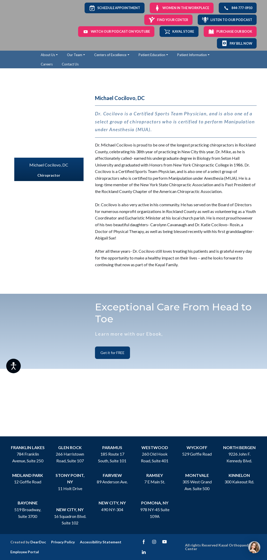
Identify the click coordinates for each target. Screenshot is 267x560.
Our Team (74, 55)
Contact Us (70, 64)
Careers (47, 64)
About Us (48, 55)
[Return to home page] (24, 25)
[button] (115, 8)
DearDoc (38, 542)
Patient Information (192, 55)
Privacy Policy (63, 542)
